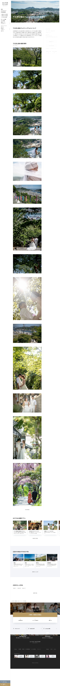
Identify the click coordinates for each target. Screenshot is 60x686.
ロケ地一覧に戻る (27, 510)
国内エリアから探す (4, 14)
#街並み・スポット (48, 31)
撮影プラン (15, 591)
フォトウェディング (3, 10)
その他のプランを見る (35, 540)
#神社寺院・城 (53, 29)
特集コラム (2, 27)
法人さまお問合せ (34, 671)
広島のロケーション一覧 (35, 574)
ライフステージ (5, 23)
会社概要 (20, 671)
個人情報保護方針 (28, 671)
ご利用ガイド (5, 29)
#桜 (46, 29)
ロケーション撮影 (5, 19)
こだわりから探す (5, 17)
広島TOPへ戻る (35, 596)
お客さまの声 (20, 591)
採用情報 (23, 671)
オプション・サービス (4, 25)
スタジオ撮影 (5, 20)
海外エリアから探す (4, 15)
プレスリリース (39, 671)
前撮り (2, 9)
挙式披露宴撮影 (3, 12)
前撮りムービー (5, 22)
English (51, 671)
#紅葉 (49, 29)
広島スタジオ (26, 591)
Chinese (55, 671)
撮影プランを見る (48, 52)
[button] (57, 527)
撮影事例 (5, 28)
